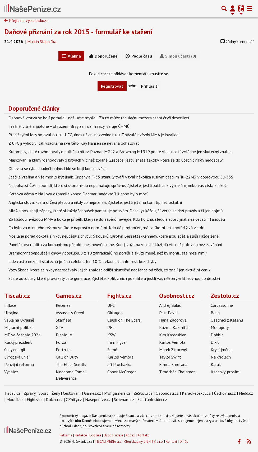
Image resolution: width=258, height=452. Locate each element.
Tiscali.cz (17, 295)
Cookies (95, 435)
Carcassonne (222, 305)
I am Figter (117, 342)
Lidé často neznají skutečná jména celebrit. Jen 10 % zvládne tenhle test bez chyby (82, 261)
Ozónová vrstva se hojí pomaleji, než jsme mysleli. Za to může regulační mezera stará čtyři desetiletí (98, 117)
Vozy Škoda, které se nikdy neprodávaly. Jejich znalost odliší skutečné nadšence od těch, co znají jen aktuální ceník (109, 269)
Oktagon (115, 312)
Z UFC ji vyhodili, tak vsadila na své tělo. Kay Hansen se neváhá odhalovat (73, 143)
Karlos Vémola (120, 357)
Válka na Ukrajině (19, 320)
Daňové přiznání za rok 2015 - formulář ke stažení (78, 31)
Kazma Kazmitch (174, 327)
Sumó (112, 349)
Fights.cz (119, 295)
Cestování (72, 393)
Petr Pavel (168, 312)
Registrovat (112, 86)
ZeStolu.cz (143, 393)
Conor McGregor (121, 371)
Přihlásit (149, 86)
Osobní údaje (113, 435)
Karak (216, 364)
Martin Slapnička (41, 41)
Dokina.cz (54, 399)
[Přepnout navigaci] (232, 8)
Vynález (11, 371)
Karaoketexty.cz (196, 393)
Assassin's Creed (70, 312)
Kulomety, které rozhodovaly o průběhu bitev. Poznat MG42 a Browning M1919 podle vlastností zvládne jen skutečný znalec (119, 151)
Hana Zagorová (173, 320)
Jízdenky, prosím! (226, 371)
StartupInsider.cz (152, 399)
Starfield (63, 320)
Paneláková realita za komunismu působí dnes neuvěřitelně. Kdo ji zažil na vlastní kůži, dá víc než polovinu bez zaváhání (115, 244)
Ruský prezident (18, 342)
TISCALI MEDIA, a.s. (108, 441)
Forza (61, 342)
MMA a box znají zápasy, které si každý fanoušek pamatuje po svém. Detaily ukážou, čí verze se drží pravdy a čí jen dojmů (115, 210)
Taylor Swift (170, 357)
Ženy (56, 393)
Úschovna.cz (225, 393)
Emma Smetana (173, 364)
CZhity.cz (74, 399)
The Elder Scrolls (71, 364)
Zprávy (29, 393)
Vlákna (71, 56)
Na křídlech (221, 357)
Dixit (215, 342)
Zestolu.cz (225, 295)
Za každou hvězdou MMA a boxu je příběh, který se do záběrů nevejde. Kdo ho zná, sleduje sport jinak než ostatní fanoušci (116, 219)
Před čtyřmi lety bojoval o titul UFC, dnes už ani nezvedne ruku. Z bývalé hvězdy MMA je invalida (93, 134)
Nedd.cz (246, 393)
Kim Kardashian (172, 334)
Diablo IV (64, 334)
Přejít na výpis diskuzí (26, 20)
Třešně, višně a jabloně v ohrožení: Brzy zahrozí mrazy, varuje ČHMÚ (69, 126)
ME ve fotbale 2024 (22, 334)
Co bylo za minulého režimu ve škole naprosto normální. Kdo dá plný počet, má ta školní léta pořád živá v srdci (106, 227)
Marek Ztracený (173, 349)
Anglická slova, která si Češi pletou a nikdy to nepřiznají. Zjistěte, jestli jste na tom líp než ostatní (95, 202)
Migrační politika (19, 327)
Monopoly (220, 327)
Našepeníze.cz (98, 399)
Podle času (139, 56)
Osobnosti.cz (176, 295)
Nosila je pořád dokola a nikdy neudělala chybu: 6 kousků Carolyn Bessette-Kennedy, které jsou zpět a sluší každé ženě (113, 236)
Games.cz (69, 295)
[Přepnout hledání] (224, 8)
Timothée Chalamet (177, 371)
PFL (111, 327)
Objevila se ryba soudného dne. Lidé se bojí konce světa (57, 168)
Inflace (10, 305)
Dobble (217, 334)
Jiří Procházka (119, 364)
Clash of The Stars (124, 320)
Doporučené (103, 56)
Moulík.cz (15, 399)
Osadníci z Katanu (227, 320)
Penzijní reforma (19, 364)
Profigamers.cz (117, 393)
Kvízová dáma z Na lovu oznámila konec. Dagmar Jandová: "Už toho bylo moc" (78, 193)
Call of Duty (67, 357)
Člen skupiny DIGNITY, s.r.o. (143, 441)
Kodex (131, 435)
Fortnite (63, 349)
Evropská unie (16, 357)
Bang (215, 312)
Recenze (63, 305)
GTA (59, 327)
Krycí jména (221, 349)
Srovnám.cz (124, 399)
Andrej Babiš (170, 305)
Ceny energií (14, 349)
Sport (43, 393)
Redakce (81, 435)
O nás (183, 441)
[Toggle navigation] (249, 8)
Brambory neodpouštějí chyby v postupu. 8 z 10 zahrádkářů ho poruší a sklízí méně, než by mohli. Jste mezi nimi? (107, 253)
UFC (111, 305)
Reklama (66, 435)
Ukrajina (11, 312)
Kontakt (143, 435)
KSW (111, 334)
